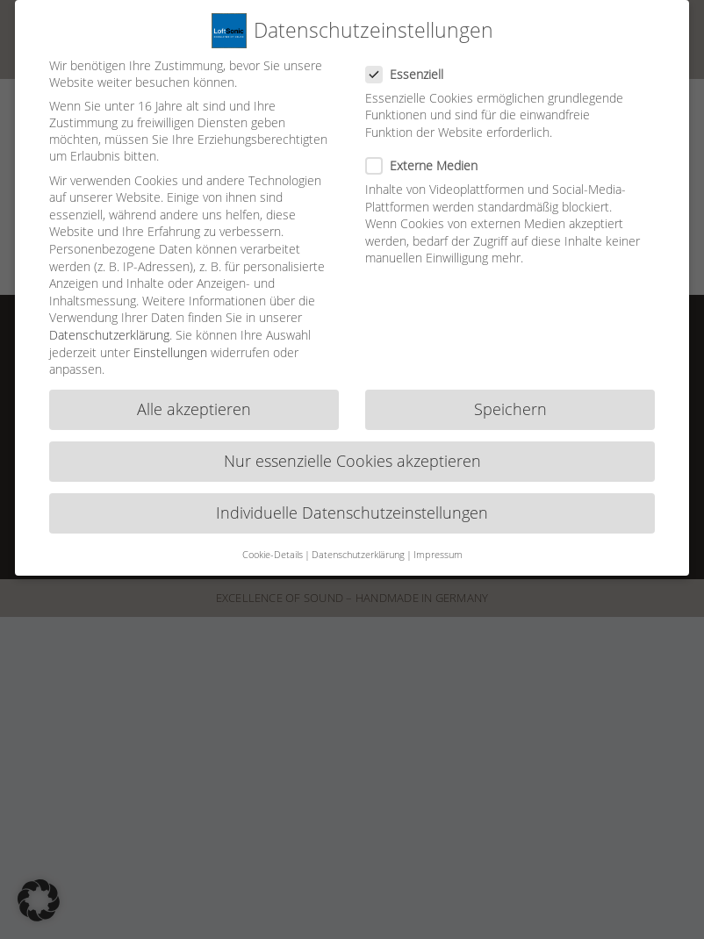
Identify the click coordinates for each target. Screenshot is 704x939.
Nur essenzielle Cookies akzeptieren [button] (352, 453)
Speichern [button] (510, 401)
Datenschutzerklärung (109, 327)
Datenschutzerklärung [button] (358, 547)
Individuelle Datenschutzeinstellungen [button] (352, 505)
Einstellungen (170, 344)
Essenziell (411, 66)
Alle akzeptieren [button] (194, 401)
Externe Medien (428, 157)
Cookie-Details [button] (272, 547)
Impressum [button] (438, 547)
